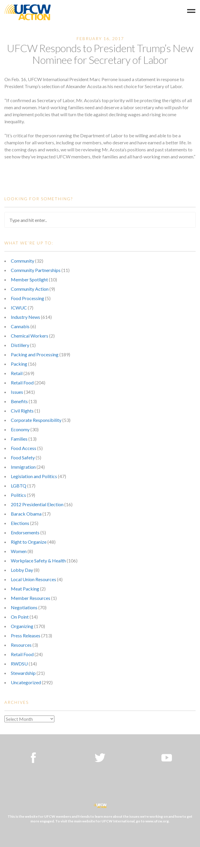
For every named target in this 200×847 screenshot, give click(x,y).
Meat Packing (25, 588)
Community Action (30, 289)
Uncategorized (26, 682)
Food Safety (23, 457)
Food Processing (27, 298)
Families (19, 439)
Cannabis (20, 326)
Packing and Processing (34, 354)
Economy (20, 429)
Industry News (25, 317)
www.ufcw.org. (157, 821)
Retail (17, 373)
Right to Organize (28, 542)
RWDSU (19, 663)
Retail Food (22, 382)
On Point (20, 617)
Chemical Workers (29, 335)
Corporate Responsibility (36, 420)
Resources (21, 645)
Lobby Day (22, 570)
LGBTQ (18, 485)
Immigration (23, 467)
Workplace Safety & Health (38, 560)
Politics (18, 495)
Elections (20, 523)
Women (19, 551)
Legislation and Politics (34, 476)
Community (22, 260)
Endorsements (25, 532)
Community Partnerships (36, 270)
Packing (19, 364)
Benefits (19, 401)
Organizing (22, 626)
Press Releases (25, 635)
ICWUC (19, 307)
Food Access (23, 448)
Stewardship (23, 673)
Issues (17, 392)
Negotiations (24, 607)
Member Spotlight (29, 279)
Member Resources (30, 598)
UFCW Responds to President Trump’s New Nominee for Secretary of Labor (100, 54)
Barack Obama (26, 513)
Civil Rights (22, 410)
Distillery (20, 345)
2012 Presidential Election (37, 504)
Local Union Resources (33, 579)
